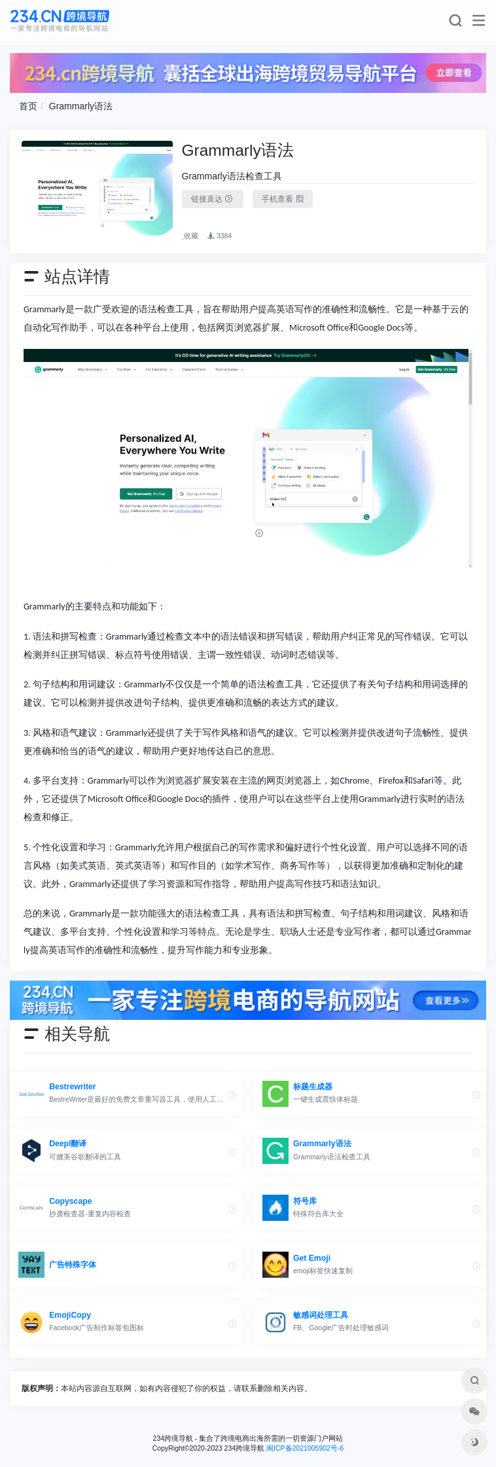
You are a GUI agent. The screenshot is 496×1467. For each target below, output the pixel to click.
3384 (219, 236)
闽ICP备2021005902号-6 (305, 1448)
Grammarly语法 (81, 106)
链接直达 (213, 199)
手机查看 (282, 199)
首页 (28, 106)
